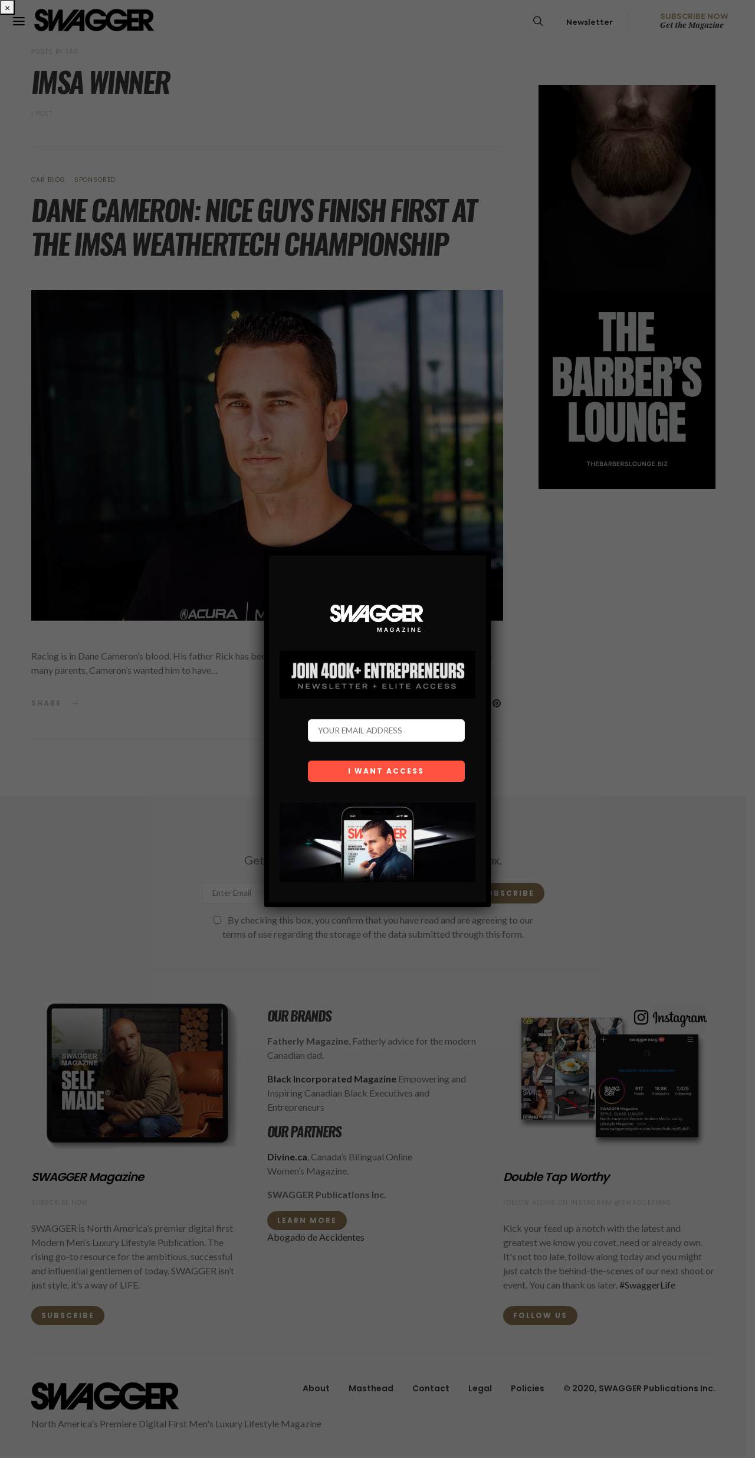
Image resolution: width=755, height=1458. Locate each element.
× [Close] (7, 7)
